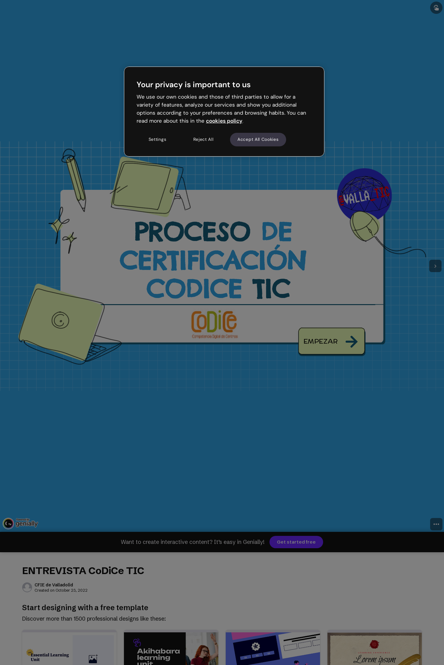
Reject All (203, 139)
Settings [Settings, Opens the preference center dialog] (157, 139)
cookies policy (224, 120)
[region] (224, 112)
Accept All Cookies (258, 139)
